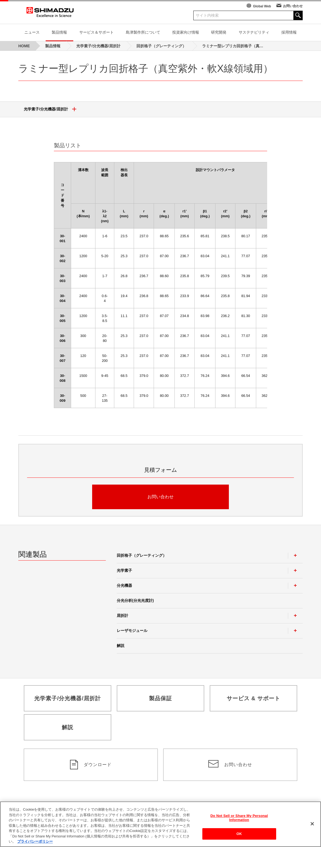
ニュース (32, 32)
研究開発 (218, 32)
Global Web (262, 6)
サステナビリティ (254, 32)
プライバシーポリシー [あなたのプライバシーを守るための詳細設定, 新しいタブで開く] (35, 845)
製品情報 (59, 32)
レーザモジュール (132, 630)
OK (239, 837)
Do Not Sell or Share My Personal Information (239, 821)
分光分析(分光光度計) (135, 600)
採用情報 (289, 32)
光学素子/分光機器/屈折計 (52, 109)
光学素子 (124, 570)
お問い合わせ (293, 6)
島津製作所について (143, 32)
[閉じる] (312, 827)
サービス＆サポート (96, 32)
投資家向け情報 (185, 32)
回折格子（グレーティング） (142, 555)
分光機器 (124, 585)
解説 (120, 645)
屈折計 (122, 615)
